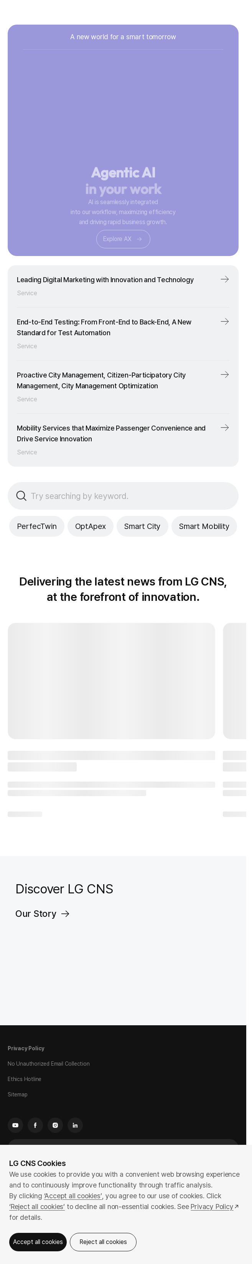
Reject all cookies (103, 1242)
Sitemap (18, 1094)
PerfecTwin (37, 526)
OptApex (90, 526)
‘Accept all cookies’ (73, 1196)
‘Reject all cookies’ (37, 1206)
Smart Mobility (204, 526)
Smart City (142, 526)
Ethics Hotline (24, 1079)
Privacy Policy (26, 1048)
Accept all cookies (38, 1242)
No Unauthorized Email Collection (49, 1064)
